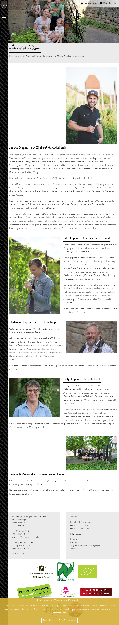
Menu (4, 18)
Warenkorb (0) (110, 3)
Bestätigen (48, 620)
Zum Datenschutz (67, 620)
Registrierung (90, 3)
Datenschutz (39, 609)
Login (74, 3)
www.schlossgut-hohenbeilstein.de (81, 606)
